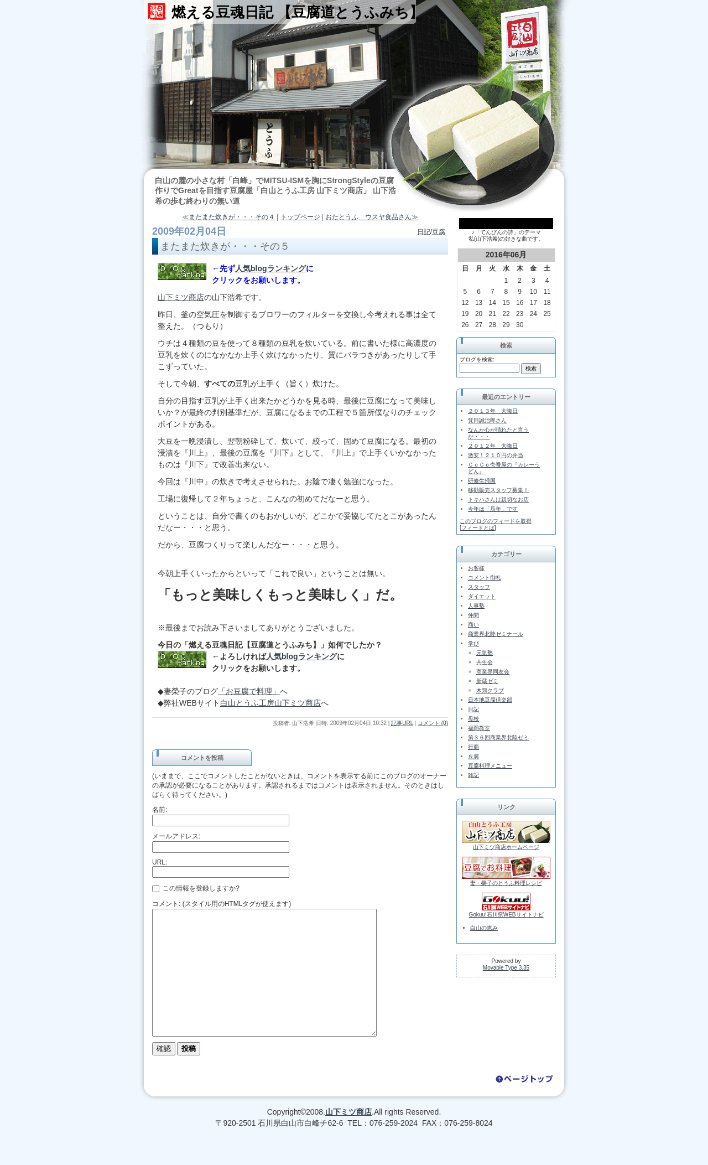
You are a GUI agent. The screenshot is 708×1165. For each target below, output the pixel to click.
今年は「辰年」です (493, 509)
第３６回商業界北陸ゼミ (498, 737)
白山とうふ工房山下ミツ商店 (270, 702)
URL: (159, 862)
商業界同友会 (492, 672)
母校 (473, 719)
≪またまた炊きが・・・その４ (228, 217)
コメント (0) (433, 723)
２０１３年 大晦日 (493, 411)
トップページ (300, 217)
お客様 (476, 568)
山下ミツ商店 (181, 297)
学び (473, 643)
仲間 (473, 615)
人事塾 (476, 606)
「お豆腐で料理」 (249, 691)
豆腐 (438, 232)
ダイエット (482, 596)
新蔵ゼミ (487, 681)
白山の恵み (484, 928)
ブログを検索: (477, 359)
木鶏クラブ (490, 690)
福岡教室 (479, 728)
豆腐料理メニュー (490, 766)
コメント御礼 (484, 577)
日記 (423, 232)
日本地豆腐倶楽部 (490, 700)
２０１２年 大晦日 (493, 446)
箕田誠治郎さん (487, 420)
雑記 (473, 775)
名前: (159, 810)
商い (473, 625)
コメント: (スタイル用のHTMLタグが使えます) (221, 904)
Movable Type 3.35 (506, 968)
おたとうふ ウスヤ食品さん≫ (371, 217)
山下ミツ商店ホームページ (506, 847)
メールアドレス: (176, 836)
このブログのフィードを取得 (496, 521)
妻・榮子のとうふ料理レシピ (506, 883)
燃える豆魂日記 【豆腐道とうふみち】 (297, 12)
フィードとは (477, 528)
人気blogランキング (270, 268)
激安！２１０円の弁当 (495, 455)
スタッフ (479, 587)
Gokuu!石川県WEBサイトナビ (505, 915)
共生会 (484, 662)
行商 (473, 747)
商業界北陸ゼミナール (495, 634)
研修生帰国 (482, 481)
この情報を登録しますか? (196, 888)
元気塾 (484, 653)
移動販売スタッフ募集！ (498, 490)
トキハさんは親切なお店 (498, 499)
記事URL (402, 723)
